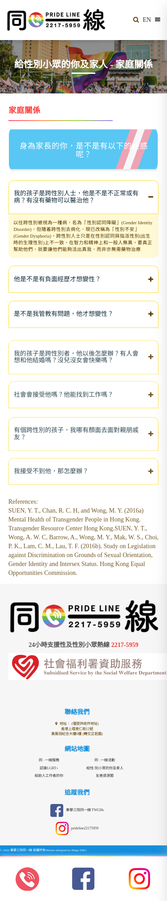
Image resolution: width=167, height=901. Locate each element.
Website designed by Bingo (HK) (66, 850)
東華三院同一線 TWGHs (77, 810)
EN (147, 19)
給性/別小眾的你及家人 (104, 768)
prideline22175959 (76, 828)
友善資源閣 (105, 776)
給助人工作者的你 (49, 776)
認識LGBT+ (49, 768)
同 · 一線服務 (49, 760)
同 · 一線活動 (104, 760)
